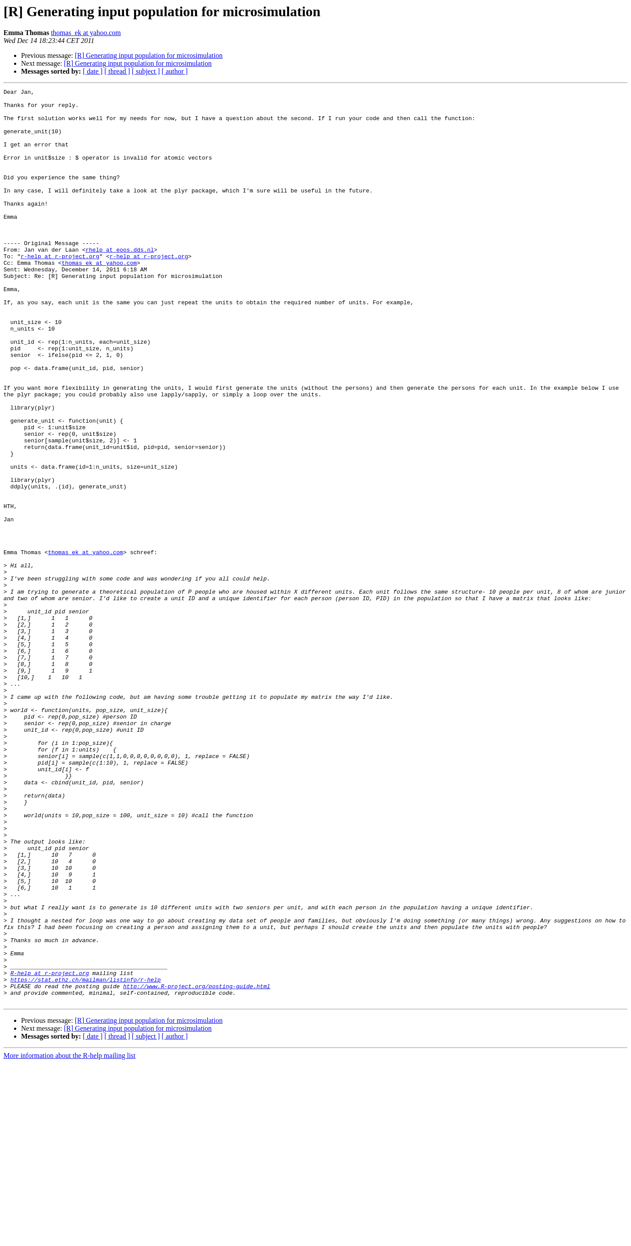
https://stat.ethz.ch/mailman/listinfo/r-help (86, 1158)
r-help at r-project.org (60, 290)
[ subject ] (146, 71)
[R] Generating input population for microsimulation (149, 55)
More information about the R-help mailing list (69, 1238)
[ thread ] (117, 71)
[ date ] (93, 71)
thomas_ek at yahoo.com (86, 32)
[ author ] (175, 71)
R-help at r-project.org (50, 1150)
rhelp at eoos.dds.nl (119, 282)
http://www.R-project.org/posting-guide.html (196, 1166)
